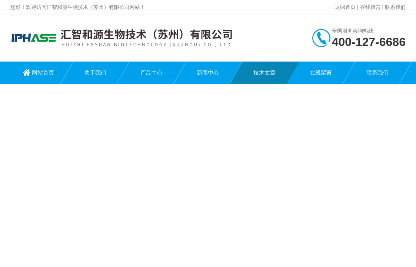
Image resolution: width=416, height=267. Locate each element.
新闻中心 (208, 72)
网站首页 (43, 72)
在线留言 (370, 7)
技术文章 (264, 72)
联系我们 (395, 7)
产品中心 (151, 72)
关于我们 (95, 72)
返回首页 (345, 7)
